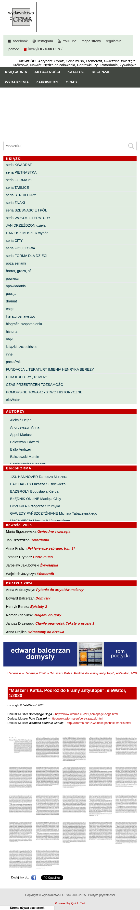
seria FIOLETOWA (20, 248)
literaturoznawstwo (20, 316)
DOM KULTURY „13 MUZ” (26, 377)
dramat (11, 301)
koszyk (33, 49)
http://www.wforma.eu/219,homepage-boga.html (86, 714)
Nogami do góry (47, 615)
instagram (45, 41)
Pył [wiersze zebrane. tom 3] (51, 548)
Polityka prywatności (101, 895)
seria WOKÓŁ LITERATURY (28, 218)
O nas (71, 82)
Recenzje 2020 (35, 673)
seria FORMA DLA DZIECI (26, 256)
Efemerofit (45, 574)
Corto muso (43, 557)
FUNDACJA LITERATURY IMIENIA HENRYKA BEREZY (50, 369)
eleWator (13, 400)
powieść (12, 278)
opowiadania (16, 286)
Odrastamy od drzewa (45, 632)
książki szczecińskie (21, 347)
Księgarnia (16, 72)
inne (9, 354)
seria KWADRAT (19, 165)
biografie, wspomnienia (24, 324)
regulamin (113, 41)
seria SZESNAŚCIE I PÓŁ (26, 210)
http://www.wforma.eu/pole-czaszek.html (77, 718)
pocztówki (13, 362)
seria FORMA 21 (19, 180)
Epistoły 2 (38, 607)
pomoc (13, 49)
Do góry (134, 891)
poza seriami (16, 263)
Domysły (43, 598)
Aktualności (47, 72)
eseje (10, 309)
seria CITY (14, 241)
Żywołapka (49, 565)
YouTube (70, 41)
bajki (9, 339)
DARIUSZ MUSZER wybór (27, 233)
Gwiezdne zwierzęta (53, 531)
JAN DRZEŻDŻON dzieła (26, 225)
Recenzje (101, 72)
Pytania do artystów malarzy (60, 590)
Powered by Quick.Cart (70, 903)
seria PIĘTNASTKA (21, 172)
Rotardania (39, 540)
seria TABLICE (17, 187)
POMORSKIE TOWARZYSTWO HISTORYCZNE (44, 392)
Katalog (75, 72)
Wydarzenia (17, 82)
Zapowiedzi (47, 82)
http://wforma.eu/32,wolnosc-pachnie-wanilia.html (99, 723)
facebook (20, 41)
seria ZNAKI (15, 203)
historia (11, 331)
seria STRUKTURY (21, 195)
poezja (11, 294)
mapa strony (91, 41)
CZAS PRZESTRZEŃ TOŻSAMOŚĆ (34, 385)
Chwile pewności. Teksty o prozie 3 (64, 623)
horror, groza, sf (18, 271)
